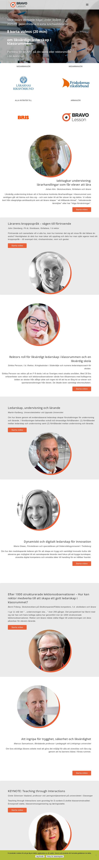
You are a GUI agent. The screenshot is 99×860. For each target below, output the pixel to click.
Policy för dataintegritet (55, 856)
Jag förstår (40, 856)
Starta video (82, 209)
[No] (96, 855)
